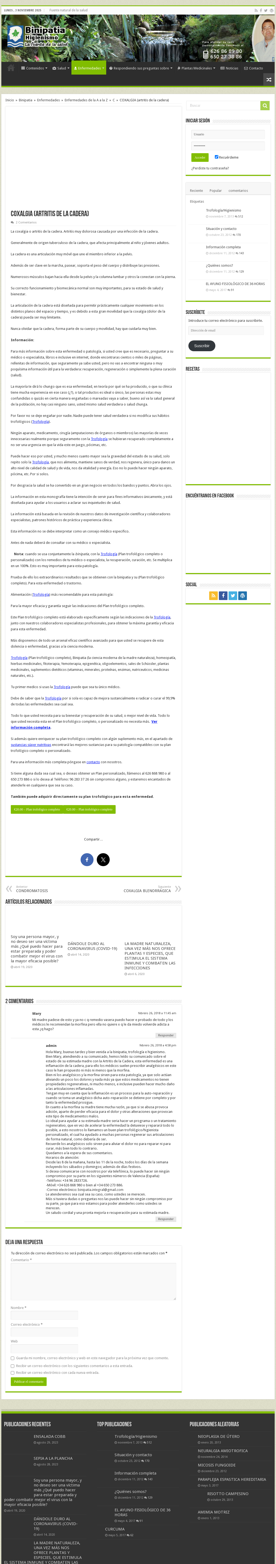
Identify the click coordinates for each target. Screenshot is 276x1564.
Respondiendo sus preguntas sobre (139, 68)
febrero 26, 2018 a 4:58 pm (158, 1045)
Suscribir (202, 346)
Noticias (229, 68)
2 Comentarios (26, 222)
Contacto (253, 68)
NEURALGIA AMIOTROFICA (223, 1450)
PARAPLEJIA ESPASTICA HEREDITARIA (232, 1479)
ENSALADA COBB (49, 1436)
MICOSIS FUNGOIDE (217, 1465)
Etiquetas (197, 201)
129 (241, 271)
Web (14, 1341)
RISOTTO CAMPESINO (228, 1493)
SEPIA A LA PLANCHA (53, 1458)
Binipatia (25, 100)
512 (240, 216)
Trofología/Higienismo (223, 210)
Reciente (196, 191)
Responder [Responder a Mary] (166, 1035)
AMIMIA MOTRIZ (214, 1512)
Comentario (21, 1260)
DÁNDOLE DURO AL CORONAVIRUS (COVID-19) (92, 946)
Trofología (40, 422)
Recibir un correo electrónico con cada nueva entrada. (57, 1373)
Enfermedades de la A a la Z (86, 100)
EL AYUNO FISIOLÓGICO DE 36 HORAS (235, 284)
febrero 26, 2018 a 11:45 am (157, 1013)
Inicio (11, 67)
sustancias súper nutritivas (31, 745)
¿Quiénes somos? (219, 265)
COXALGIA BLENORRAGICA (143, 889)
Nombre (18, 1308)
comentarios (238, 191)
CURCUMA (115, 1529)
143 (241, 253)
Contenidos (32, 68)
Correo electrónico (27, 1324)
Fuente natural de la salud (69, 10)
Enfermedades (87, 68)
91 (232, 290)
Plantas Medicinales (195, 68)
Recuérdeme (227, 157)
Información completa (223, 247)
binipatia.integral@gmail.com (100, 1190)
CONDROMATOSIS (43, 889)
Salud (59, 68)
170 (238, 234)
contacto (93, 762)
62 (131, 1535)
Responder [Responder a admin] (166, 1219)
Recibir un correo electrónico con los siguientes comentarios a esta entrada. (74, 1366)
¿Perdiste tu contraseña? (210, 168)
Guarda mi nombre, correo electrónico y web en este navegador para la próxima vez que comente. (92, 1358)
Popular (216, 191)
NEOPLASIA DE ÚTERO (219, 1436)
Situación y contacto (221, 229)
